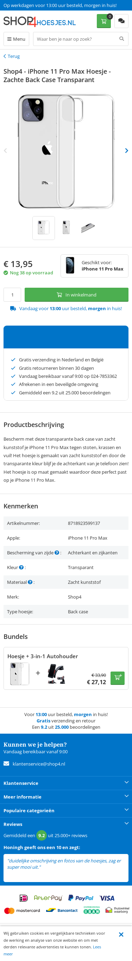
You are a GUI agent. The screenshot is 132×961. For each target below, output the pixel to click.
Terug (14, 56)
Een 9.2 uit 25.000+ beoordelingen (39, 5)
